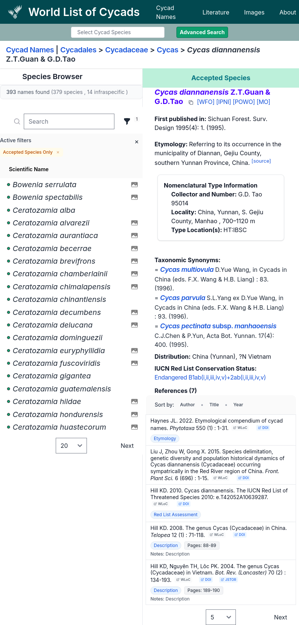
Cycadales (78, 49)
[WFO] (205, 101)
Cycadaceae (126, 49)
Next (127, 445)
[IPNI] (223, 101)
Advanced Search (202, 32)
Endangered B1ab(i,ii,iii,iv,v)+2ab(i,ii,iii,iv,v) (210, 377)
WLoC (240, 428)
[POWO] (244, 101)
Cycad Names (166, 12)
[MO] (263, 101)
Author (187, 404)
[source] (261, 161)
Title (214, 404)
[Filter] (127, 121)
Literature (215, 12)
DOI (263, 428)
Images (254, 12)
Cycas (167, 49)
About (287, 12)
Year (238, 404)
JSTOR (228, 579)
